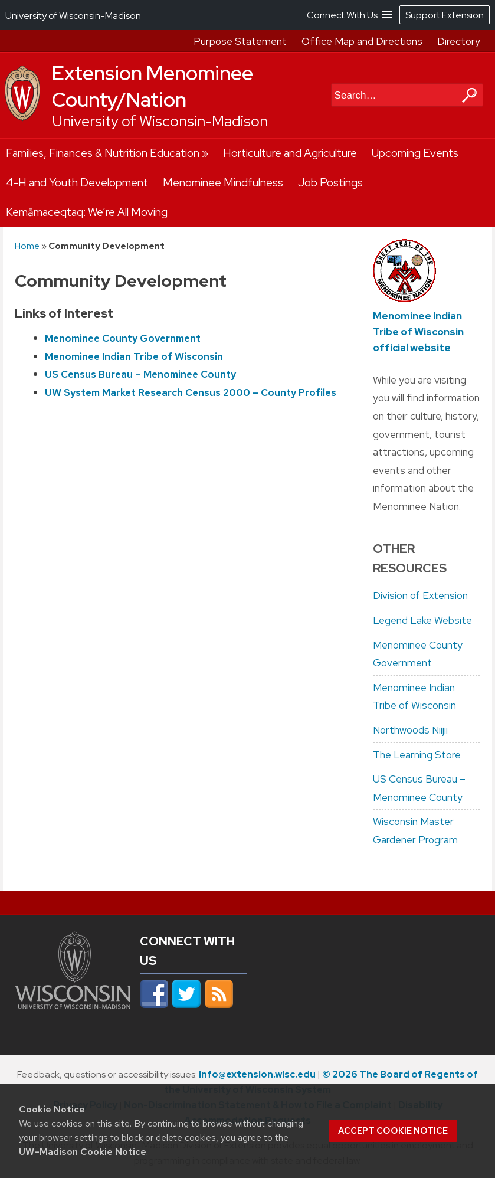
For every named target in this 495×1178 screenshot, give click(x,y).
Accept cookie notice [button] (393, 1131)
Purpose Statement (240, 41)
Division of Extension (420, 595)
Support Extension (444, 15)
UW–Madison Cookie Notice (82, 1152)
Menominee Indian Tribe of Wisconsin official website (418, 331)
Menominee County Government (123, 338)
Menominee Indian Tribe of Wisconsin (134, 356)
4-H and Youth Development (77, 182)
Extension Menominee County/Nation (152, 86)
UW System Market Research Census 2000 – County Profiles (190, 392)
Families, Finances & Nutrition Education (102, 153)
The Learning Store (417, 754)
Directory (458, 41)
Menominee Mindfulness (223, 182)
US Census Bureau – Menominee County (140, 374)
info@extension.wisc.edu (257, 1074)
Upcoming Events (415, 153)
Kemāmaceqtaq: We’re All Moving (87, 212)
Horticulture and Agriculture (290, 153)
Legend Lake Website (422, 620)
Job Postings (330, 182)
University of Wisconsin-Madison (160, 121)
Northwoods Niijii (410, 730)
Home (27, 246)
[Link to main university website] (73, 1010)
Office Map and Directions (361, 41)
